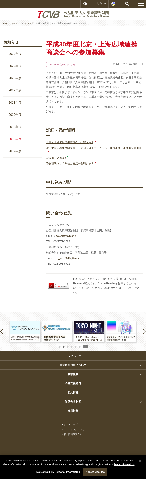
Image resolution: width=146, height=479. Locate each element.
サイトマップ (70, 424)
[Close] (140, 461)
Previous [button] (2, 331)
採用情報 (73, 410)
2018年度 (15, 139)
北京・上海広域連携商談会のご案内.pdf (69, 142)
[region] (73, 467)
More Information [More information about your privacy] (124, 464)
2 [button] (64, 347)
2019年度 (15, 126)
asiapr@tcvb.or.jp (66, 235)
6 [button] (80, 347)
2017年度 (15, 151)
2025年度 (15, 53)
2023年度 (15, 78)
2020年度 (15, 114)
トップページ (73, 356)
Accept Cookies (95, 471)
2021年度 (15, 102)
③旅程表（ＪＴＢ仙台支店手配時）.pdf (69, 163)
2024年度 (15, 66)
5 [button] (76, 347)
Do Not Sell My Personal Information (58, 471)
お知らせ (11, 42)
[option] (25, 331)
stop (85, 346)
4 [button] (72, 347)
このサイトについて (74, 429)
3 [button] (68, 347)
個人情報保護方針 (73, 434)
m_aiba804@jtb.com (68, 258)
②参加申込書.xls (56, 157)
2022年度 (15, 90)
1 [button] (60, 347)
